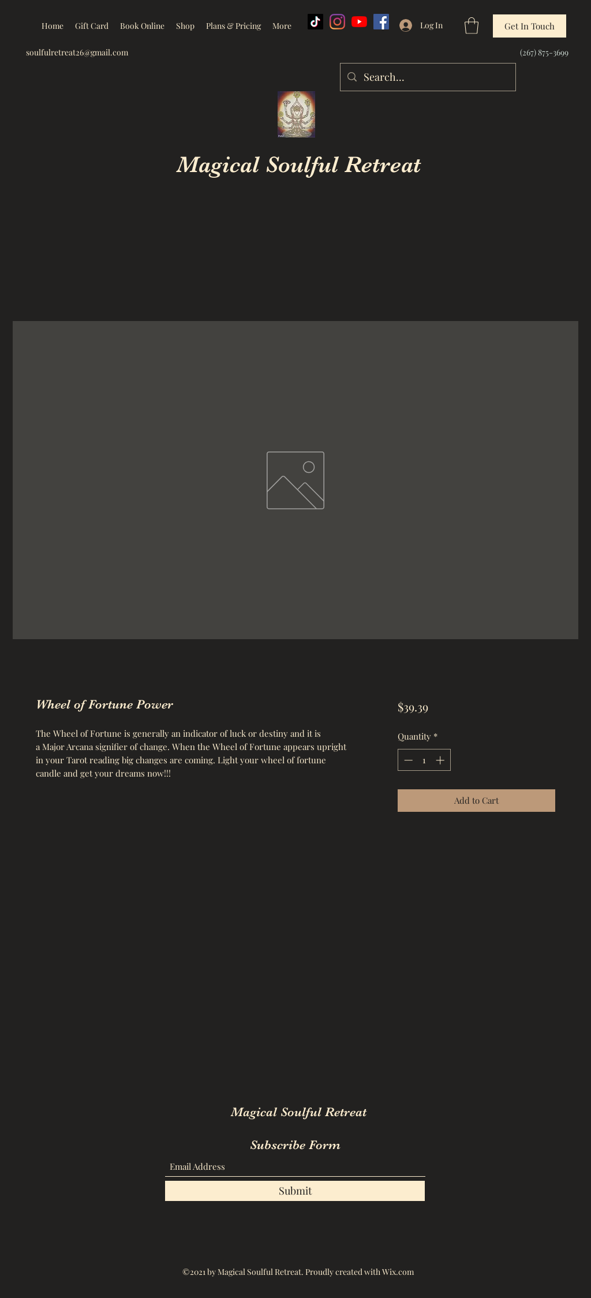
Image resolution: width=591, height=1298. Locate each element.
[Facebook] (381, 21)
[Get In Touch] (529, 26)
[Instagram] (337, 21)
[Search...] (427, 77)
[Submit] (295, 1191)
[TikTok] (315, 21)
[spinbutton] (423, 760)
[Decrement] (407, 760)
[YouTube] (359, 21)
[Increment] (441, 760)
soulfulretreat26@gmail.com (77, 52)
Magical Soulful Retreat (299, 164)
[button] (471, 25)
